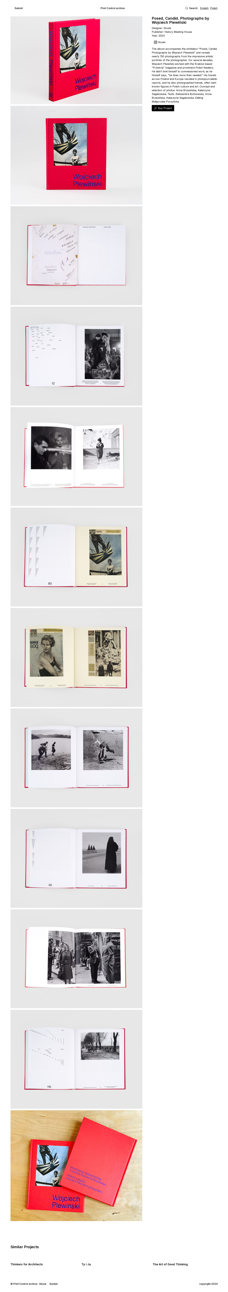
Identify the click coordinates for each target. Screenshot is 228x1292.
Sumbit (53, 1283)
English (204, 8)
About (42, 1283)
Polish (213, 8)
